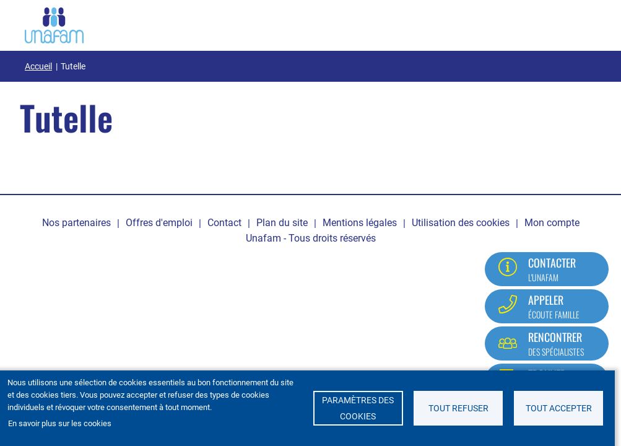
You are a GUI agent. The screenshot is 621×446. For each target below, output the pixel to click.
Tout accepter (559, 408)
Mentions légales (360, 223)
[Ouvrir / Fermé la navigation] (580, 22)
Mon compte (552, 223)
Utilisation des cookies (461, 223)
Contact (224, 223)
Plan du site (282, 223)
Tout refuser (458, 408)
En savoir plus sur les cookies (59, 423)
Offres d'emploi (159, 223)
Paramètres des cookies (358, 408)
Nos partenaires (76, 223)
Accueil (38, 66)
